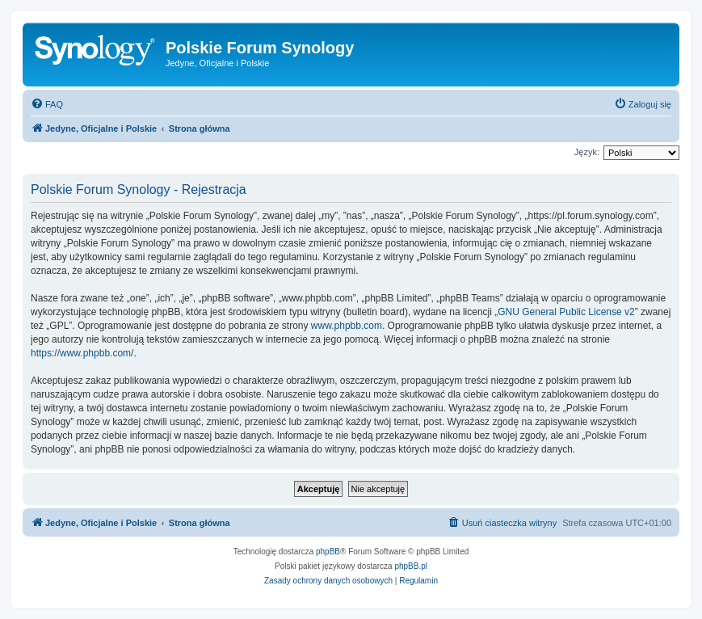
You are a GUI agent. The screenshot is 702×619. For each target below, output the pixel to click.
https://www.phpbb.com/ (82, 353)
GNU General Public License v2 (566, 312)
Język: (586, 152)
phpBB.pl (410, 566)
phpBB (328, 551)
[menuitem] (47, 104)
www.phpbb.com (346, 325)
